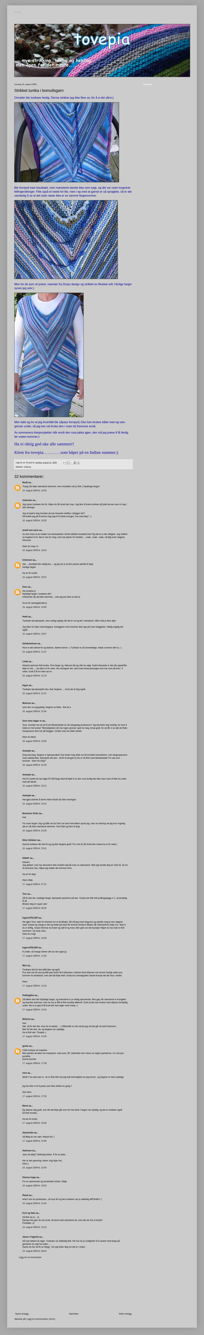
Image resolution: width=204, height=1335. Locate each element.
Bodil (25, 482)
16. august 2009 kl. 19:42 (34, 550)
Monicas (26, 703)
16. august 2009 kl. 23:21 (34, 786)
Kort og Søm (28, 1213)
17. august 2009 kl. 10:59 (34, 938)
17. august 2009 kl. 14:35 (34, 1036)
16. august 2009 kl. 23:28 (34, 830)
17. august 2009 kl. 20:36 (34, 1123)
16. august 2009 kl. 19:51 (34, 577)
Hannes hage (29, 1177)
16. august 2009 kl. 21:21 (34, 693)
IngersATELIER (30, 918)
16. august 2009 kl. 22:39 (34, 765)
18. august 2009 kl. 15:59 (34, 1167)
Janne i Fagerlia (30, 1237)
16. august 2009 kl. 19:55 (34, 607)
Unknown (27, 500)
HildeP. (25, 858)
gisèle (25, 1046)
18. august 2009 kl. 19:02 (34, 1185)
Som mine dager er (32, 721)
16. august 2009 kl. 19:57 (34, 634)
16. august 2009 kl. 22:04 (34, 711)
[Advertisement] (73, 1285)
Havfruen (27, 1150)
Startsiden (74, 1314)
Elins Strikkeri (29, 840)
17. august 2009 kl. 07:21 (34, 884)
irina (24, 1073)
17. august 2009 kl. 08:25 (34, 908)
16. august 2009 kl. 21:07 (34, 652)
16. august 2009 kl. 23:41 (34, 848)
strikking (27, 467)
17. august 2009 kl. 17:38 (34, 1063)
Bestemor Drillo (30, 813)
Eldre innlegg (125, 1314)
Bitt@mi (26, 1019)
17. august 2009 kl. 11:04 (34, 986)
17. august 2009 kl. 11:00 (34, 956)
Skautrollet (27, 1132)
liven (24, 587)
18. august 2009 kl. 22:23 (34, 1227)
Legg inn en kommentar (30, 1257)
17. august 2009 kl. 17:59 (34, 1096)
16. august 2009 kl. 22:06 (34, 741)
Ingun (25, 685)
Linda (25, 661)
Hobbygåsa (28, 995)
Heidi (25, 616)
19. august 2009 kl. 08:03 (34, 1251)
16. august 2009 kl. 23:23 (34, 803)
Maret (25, 1106)
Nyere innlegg (21, 1314)
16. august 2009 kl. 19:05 (34, 490)
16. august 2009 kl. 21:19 (34, 675)
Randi (25, 1195)
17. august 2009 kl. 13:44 (34, 1009)
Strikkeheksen (29, 643)
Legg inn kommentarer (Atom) (41, 1319)
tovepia (17, 12)
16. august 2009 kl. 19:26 (34, 520)
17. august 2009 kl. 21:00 (34, 1141)
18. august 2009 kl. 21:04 (34, 1203)
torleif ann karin (30, 530)
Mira (24, 965)
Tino (24, 894)
